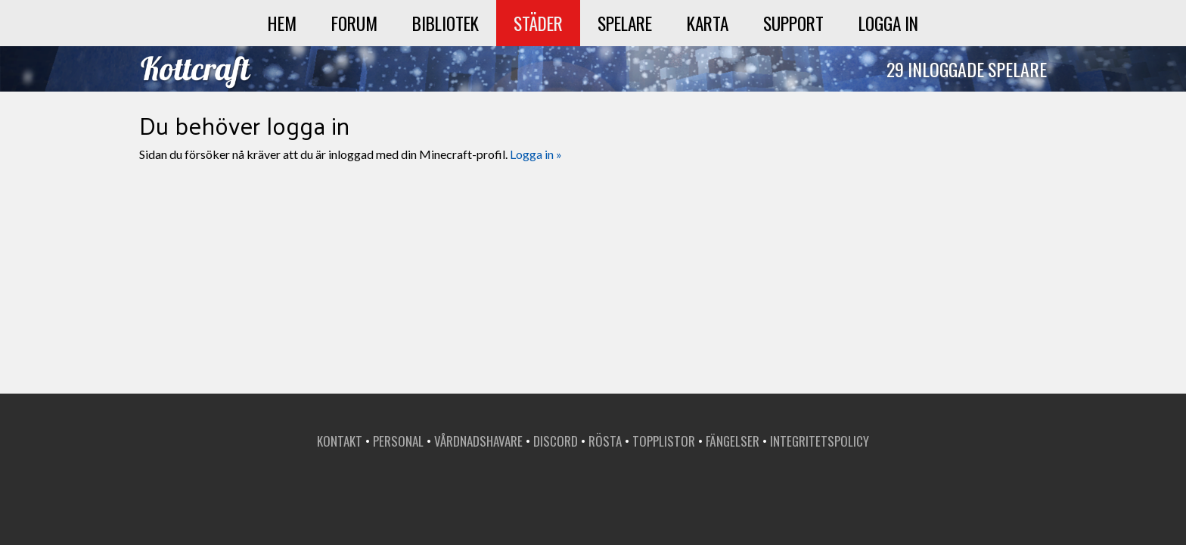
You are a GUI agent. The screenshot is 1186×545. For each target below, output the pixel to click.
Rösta (605, 440)
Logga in (888, 23)
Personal (398, 440)
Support (793, 23)
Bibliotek (445, 23)
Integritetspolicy (819, 440)
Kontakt (339, 440)
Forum (354, 23)
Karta (707, 23)
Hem (282, 23)
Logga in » (536, 154)
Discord (555, 440)
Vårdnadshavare (478, 440)
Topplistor (663, 440)
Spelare (625, 23)
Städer (538, 23)
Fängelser (732, 440)
